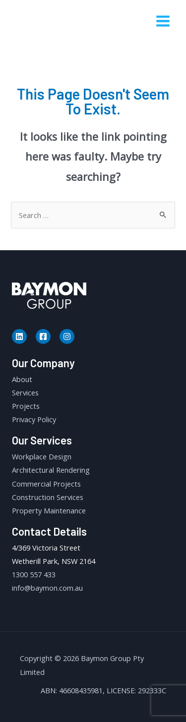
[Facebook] (43, 336)
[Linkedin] (19, 336)
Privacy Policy (34, 419)
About (22, 379)
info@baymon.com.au (47, 588)
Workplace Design (41, 456)
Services (25, 392)
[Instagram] (67, 336)
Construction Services (47, 497)
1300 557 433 (34, 574)
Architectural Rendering (51, 470)
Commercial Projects (46, 484)
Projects (26, 406)
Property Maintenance (49, 510)
